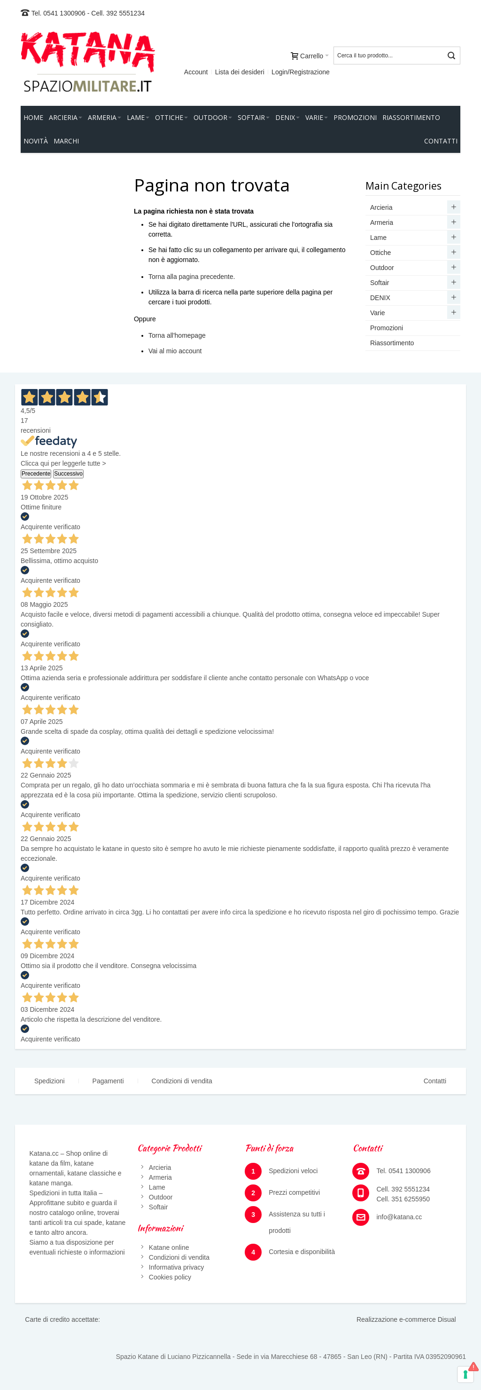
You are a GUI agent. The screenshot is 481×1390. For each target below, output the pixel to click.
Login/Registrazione (301, 72)
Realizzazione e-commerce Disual (406, 1319)
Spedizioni (49, 1081)
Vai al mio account (175, 351)
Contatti (435, 1081)
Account (196, 72)
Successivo (68, 473)
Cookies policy (170, 1277)
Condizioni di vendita (182, 1081)
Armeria (160, 1177)
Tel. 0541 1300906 (58, 13)
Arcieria (160, 1167)
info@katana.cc (399, 1217)
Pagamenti (108, 1081)
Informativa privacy (176, 1267)
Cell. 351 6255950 (403, 1199)
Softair (158, 1207)
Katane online (169, 1247)
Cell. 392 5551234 (118, 13)
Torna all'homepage (177, 335)
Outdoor (161, 1197)
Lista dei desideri (239, 72)
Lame (157, 1187)
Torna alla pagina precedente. (191, 276)
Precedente (36, 473)
